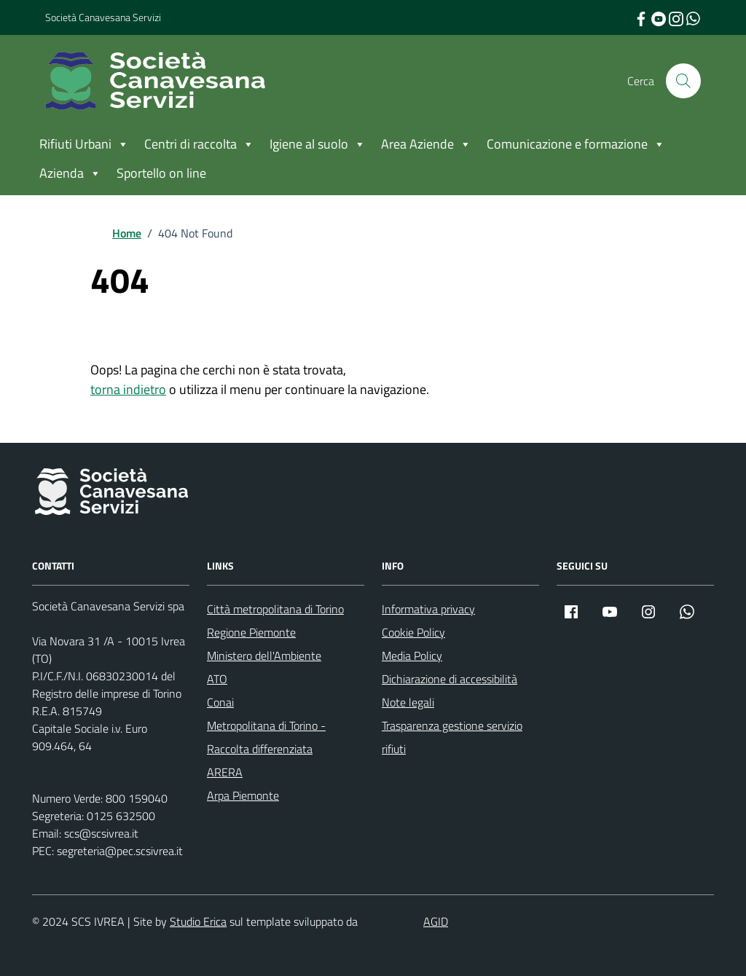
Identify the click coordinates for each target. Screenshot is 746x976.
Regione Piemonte (251, 632)
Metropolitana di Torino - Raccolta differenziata (266, 737)
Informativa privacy (428, 609)
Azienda (70, 173)
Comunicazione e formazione (576, 144)
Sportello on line (161, 173)
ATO (217, 679)
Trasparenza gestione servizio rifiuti (452, 737)
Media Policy (412, 655)
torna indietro (128, 389)
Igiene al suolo (318, 144)
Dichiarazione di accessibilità (449, 679)
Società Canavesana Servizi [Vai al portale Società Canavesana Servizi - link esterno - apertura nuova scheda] (103, 17)
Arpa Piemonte (243, 795)
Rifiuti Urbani (84, 144)
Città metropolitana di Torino (275, 609)
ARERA (225, 772)
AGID (435, 921)
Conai (220, 702)
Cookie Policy (413, 632)
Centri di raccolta (199, 144)
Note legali (408, 702)
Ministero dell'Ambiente (264, 655)
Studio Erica (198, 921)
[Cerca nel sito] (683, 80)
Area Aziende (426, 144)
